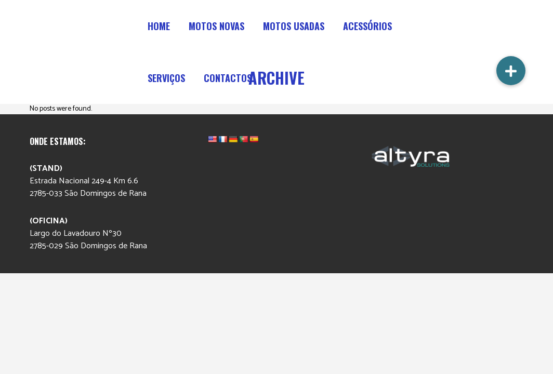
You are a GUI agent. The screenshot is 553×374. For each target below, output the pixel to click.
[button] (510, 70)
